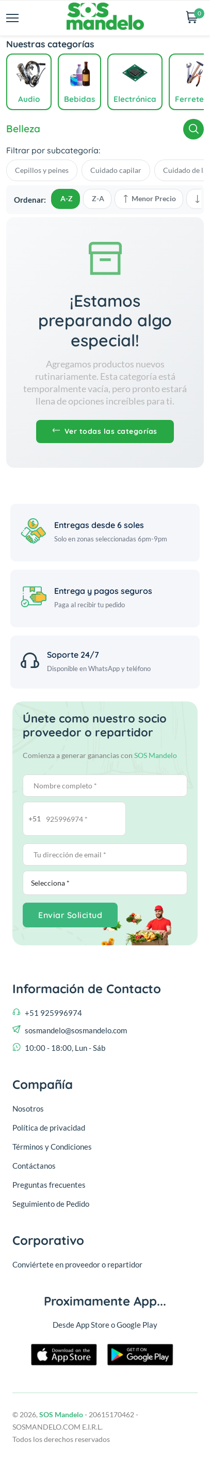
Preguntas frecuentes (49, 1184)
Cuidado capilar (115, 170)
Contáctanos (34, 1165)
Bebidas (79, 99)
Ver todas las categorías (105, 431)
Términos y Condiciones (52, 1146)
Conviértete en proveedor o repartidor (77, 1264)
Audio (29, 99)
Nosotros (28, 1108)
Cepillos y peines (42, 170)
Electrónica (135, 99)
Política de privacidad (48, 1127)
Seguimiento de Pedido (50, 1203)
